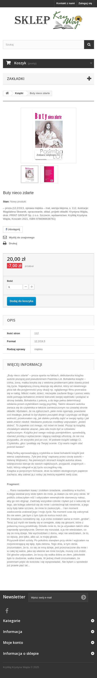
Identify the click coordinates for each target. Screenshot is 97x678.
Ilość (10, 280)
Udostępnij (13, 229)
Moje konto (13, 642)
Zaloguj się (85, 3)
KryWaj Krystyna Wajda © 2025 (21, 667)
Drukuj (13, 243)
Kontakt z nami (65, 3)
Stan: (6, 201)
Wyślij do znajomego (21, 237)
